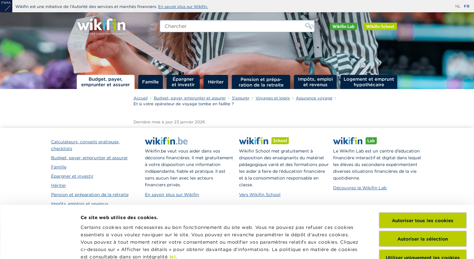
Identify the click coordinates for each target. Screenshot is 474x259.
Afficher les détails (103, 247)
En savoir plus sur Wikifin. (183, 6)
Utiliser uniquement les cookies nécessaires (423, 209)
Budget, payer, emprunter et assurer (105, 81)
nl (458, 6)
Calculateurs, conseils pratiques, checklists (85, 145)
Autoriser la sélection (422, 188)
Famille (150, 82)
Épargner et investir (183, 81)
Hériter (216, 82)
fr (466, 6)
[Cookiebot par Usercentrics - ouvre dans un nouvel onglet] (40, 247)
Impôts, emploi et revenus (315, 81)
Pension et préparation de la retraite (261, 82)
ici (172, 206)
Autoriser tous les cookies (422, 169)
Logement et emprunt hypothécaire (369, 81)
